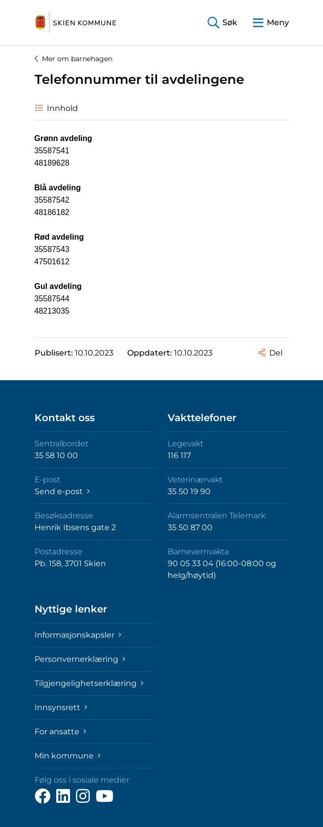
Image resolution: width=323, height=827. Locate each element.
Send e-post (62, 491)
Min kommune (68, 755)
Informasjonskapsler (78, 635)
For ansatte (60, 731)
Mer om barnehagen (73, 58)
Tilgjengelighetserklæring (89, 683)
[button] (222, 23)
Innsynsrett (61, 707)
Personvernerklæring (80, 659)
